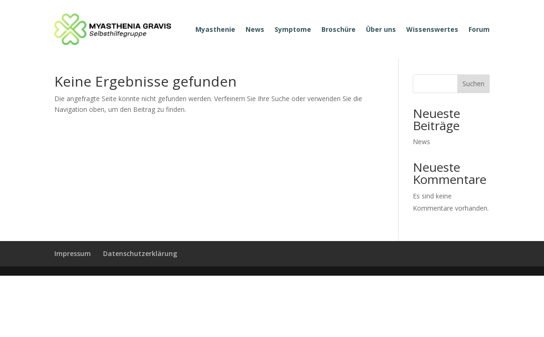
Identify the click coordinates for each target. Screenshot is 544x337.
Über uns (381, 29)
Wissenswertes (432, 29)
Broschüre (338, 29)
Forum (479, 29)
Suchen (473, 83)
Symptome (293, 29)
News (255, 29)
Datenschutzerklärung (140, 253)
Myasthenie (215, 29)
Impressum (72, 253)
